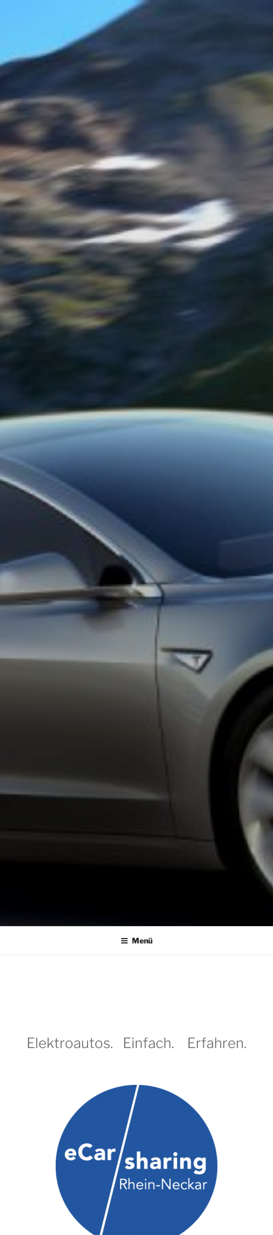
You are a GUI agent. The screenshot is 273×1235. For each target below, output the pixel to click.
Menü (136, 940)
